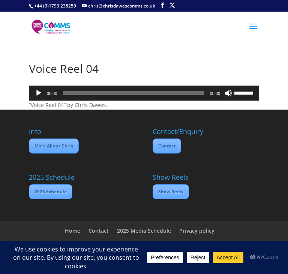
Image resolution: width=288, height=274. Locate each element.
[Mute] (228, 93)
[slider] (133, 93)
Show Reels (170, 191)
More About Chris (53, 146)
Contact (167, 146)
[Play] (38, 93)
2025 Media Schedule (144, 230)
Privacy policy (196, 230)
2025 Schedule (50, 191)
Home (72, 230)
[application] (144, 93)
